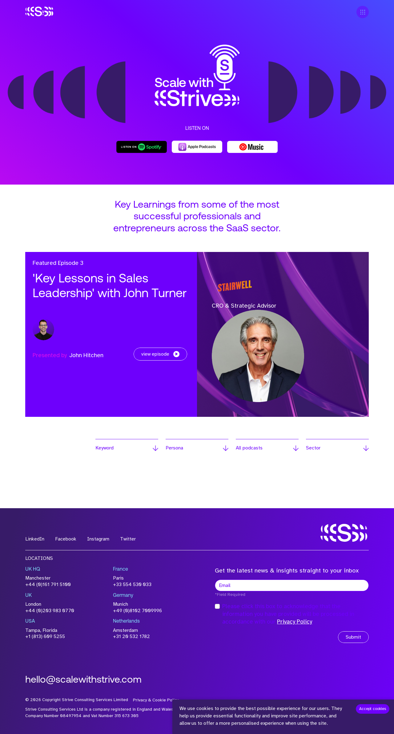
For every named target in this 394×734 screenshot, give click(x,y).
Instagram (98, 539)
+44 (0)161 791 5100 (48, 584)
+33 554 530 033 (132, 584)
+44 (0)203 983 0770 (49, 611)
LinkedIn (34, 539)
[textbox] (292, 585)
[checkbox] (217, 606)
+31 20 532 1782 (131, 636)
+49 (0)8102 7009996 (137, 611)
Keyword (104, 448)
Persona (174, 448)
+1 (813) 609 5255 (45, 636)
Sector (313, 448)
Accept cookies (372, 708)
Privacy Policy (294, 621)
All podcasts (249, 448)
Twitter (128, 539)
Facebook (65, 539)
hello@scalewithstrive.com (83, 680)
